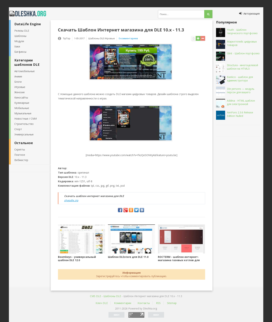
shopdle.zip (71, 200)
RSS (158, 303)
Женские (19, 92)
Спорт (18, 129)
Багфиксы (20, 51)
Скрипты (19, 149)
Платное (19, 154)
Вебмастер (21, 160)
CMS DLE (95, 296)
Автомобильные (24, 71)
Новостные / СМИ (25, 118)
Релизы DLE (21, 30)
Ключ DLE (102, 303)
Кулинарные (21, 102)
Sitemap (172, 303)
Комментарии (122, 303)
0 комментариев (128, 38)
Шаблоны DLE (112, 296)
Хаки (17, 46)
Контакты (144, 303)
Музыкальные (22, 113)
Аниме (18, 76)
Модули (19, 41)
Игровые (19, 87)
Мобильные (21, 108)
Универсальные (24, 134)
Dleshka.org (30, 13)
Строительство (24, 124)
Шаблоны (20, 36)
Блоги (18, 81)
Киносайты (21, 97)
